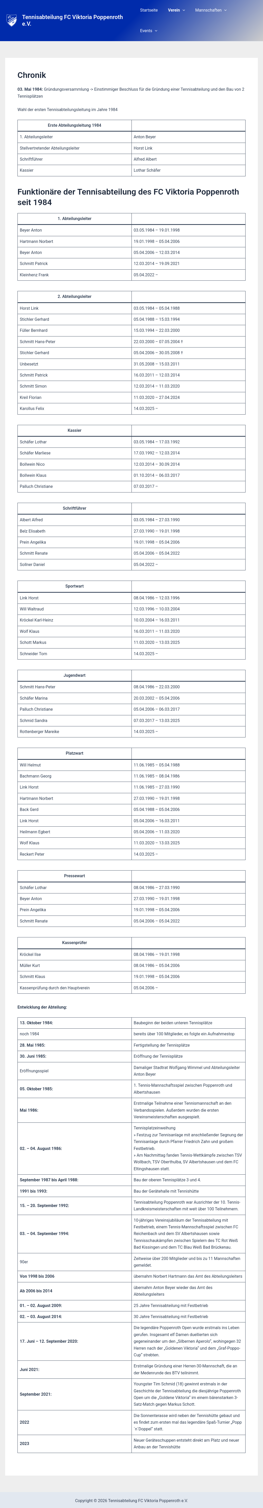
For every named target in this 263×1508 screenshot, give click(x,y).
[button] (186, 10)
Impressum (145, 1489)
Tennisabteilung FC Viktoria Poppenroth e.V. (78, 10)
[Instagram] (135, 1499)
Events (245, 10)
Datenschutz (119, 1489)
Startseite (155, 10)
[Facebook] (127, 1499)
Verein (180, 10)
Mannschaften (212, 10)
